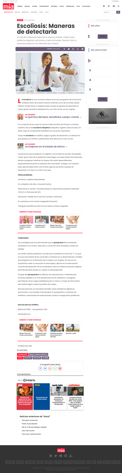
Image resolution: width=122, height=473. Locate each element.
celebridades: (23, 354)
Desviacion (37, 358)
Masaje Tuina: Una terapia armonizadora (56, 226)
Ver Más (103, 36)
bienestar (25, 12)
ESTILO (62, 6)
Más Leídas (95, 26)
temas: (20, 358)
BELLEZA (27, 6)
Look (88, 462)
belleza (17, 12)
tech (46, 12)
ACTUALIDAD (86, 6)
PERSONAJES (70, 6)
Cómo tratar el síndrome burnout (31, 434)
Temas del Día (8, 12)
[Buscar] (110, 12)
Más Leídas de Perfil (99, 50)
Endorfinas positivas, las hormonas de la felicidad (56, 335)
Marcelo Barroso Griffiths (38, 354)
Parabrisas (68, 462)
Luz (94, 462)
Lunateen (107, 462)
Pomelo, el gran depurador (29, 424)
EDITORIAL (54, 6)
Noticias (20, 462)
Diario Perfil (10, 462)
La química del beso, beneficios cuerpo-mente (52, 117)
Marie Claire (30, 462)
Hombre (49, 462)
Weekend (58, 462)
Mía (99, 462)
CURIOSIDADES (44, 6)
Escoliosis (28, 358)
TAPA (78, 6)
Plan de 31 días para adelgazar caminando (34, 427)
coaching (33, 12)
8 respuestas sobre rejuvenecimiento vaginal (71, 227)
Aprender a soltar (71, 333)
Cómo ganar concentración (30, 420)
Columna (45, 358)
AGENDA (19, 6)
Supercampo (79, 462)
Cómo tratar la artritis (28, 431)
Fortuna (40, 462)
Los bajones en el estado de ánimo (45, 146)
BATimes (116, 462)
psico (41, 12)
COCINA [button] (34, 6)
